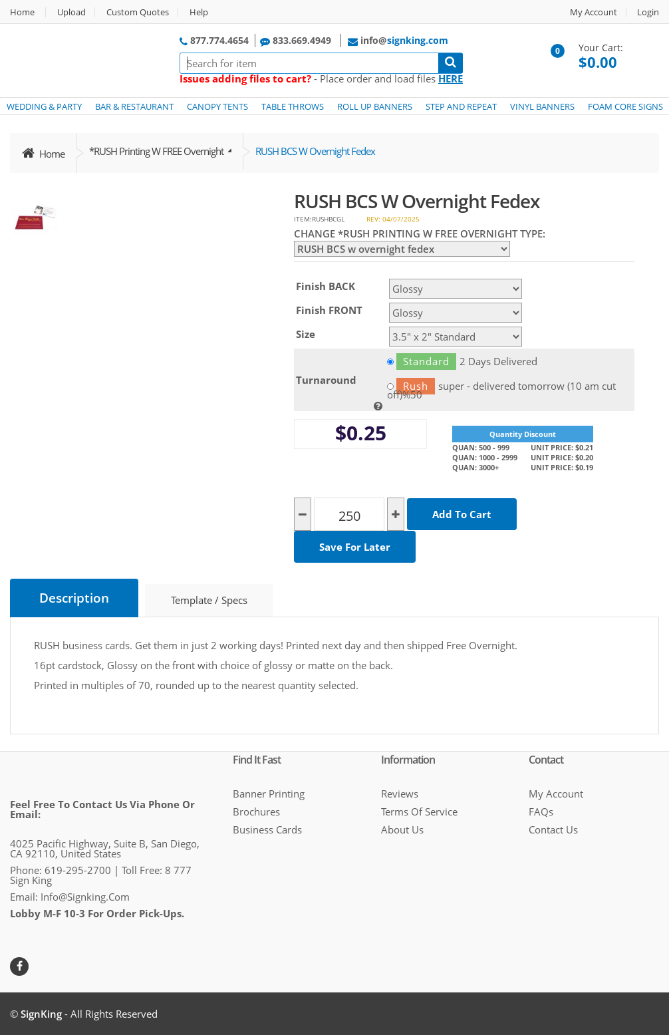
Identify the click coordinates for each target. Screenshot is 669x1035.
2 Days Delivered (462, 361)
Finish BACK (325, 286)
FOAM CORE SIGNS (625, 106)
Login (648, 12)
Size (305, 334)
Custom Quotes (137, 12)
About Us (402, 829)
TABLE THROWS (292, 106)
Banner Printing (269, 793)
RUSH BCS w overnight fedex (315, 151)
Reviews (399, 793)
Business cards (267, 829)
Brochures (256, 811)
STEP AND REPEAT (461, 106)
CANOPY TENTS (217, 106)
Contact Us (553, 829)
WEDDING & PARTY (44, 106)
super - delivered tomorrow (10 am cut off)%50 (501, 386)
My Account (593, 12)
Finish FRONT (329, 310)
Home (22, 12)
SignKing (41, 1013)
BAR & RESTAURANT (134, 106)
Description (74, 598)
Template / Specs (209, 600)
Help (199, 12)
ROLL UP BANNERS (374, 106)
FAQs (541, 811)
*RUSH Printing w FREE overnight (157, 151)
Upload (71, 12)
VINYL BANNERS (542, 106)
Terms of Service (419, 811)
